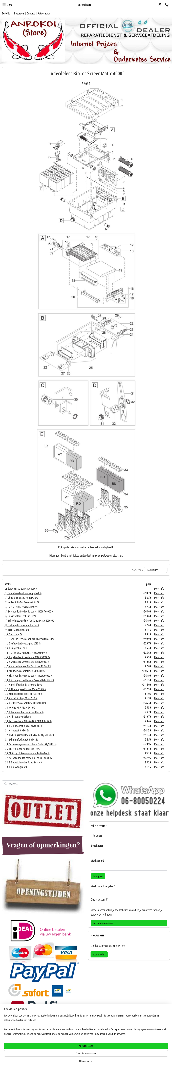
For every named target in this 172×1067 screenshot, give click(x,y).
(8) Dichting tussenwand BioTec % (22, 625)
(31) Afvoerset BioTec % (17, 730)
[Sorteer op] (155, 570)
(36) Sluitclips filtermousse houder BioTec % (27, 753)
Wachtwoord (97, 860)
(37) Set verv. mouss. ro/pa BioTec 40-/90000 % (28, 757)
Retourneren (44, 13)
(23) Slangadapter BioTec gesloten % (23, 693)
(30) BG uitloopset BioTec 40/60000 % (23, 725)
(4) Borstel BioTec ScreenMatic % (21, 606)
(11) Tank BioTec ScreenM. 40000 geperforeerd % (29, 638)
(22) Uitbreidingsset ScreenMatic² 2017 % (25, 689)
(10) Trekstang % (13, 634)
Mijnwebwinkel (115, 1061)
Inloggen (98, 876)
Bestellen (6, 13)
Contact (31, 13)
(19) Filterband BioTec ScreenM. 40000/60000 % (28, 675)
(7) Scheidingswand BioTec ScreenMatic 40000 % (29, 620)
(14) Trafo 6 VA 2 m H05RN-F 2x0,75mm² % (26, 652)
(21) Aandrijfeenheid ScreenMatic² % (23, 684)
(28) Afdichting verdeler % (18, 716)
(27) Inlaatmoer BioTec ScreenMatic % (24, 712)
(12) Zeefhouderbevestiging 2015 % (23, 643)
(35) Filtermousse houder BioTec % (22, 748)
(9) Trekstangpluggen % (17, 629)
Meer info (159, 588)
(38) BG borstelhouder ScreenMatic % (23, 762)
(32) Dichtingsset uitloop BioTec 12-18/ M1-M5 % (29, 735)
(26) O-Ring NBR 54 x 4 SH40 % (20, 707)
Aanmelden (99, 954)
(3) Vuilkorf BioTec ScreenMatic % (22, 602)
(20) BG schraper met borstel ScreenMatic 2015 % (29, 680)
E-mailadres (97, 845)
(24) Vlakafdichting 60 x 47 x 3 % (21, 698)
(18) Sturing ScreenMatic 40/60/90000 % (25, 671)
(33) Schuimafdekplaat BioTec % (21, 739)
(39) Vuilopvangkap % (16, 767)
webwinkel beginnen (91, 1061)
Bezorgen (19, 13)
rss (81, 1061)
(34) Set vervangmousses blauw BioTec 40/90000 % (30, 744)
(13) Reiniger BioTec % (16, 648)
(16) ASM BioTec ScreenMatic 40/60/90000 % (27, 661)
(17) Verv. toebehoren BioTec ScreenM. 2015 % (28, 666)
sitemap (76, 1061)
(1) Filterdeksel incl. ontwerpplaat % (23, 593)
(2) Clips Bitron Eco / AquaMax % (21, 597)
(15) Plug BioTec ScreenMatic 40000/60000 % (27, 657)
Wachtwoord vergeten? (103, 886)
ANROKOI (9, 1049)
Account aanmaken (103, 923)
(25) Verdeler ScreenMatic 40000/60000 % (25, 703)
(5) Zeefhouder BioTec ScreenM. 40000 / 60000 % (29, 611)
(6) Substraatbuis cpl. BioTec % (20, 616)
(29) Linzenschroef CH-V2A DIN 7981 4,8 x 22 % (28, 721)
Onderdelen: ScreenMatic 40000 (21, 588)
